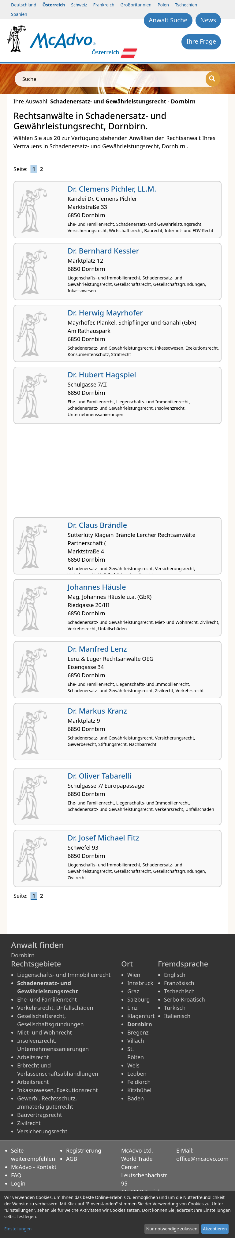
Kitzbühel (139, 1090)
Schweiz (79, 5)
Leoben (137, 1073)
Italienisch (177, 1016)
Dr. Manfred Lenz (97, 649)
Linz (132, 1007)
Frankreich (103, 5)
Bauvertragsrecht (39, 1114)
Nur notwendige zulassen (171, 1229)
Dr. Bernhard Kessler (103, 251)
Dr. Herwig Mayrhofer (105, 313)
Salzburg (138, 999)
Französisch (179, 983)
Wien (133, 974)
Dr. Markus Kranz (97, 711)
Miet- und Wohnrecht (44, 1032)
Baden (135, 1098)
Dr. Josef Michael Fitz (103, 838)
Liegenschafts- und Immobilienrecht (63, 974)
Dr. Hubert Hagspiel (102, 374)
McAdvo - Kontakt (34, 1167)
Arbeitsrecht (33, 1057)
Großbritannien (136, 5)
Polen (163, 5)
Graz (133, 991)
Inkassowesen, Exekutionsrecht (57, 1090)
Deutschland (23, 5)
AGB (71, 1158)
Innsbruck (140, 983)
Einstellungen (18, 1229)
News (208, 20)
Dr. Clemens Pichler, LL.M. (112, 189)
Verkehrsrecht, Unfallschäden (55, 1007)
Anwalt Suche (168, 20)
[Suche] (213, 79)
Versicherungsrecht (42, 1131)
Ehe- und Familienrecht (47, 999)
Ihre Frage (201, 41)
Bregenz (138, 1032)
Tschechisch (179, 991)
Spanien (19, 14)
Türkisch (174, 1007)
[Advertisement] (117, 473)
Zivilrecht (29, 1123)
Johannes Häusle (97, 587)
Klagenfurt (141, 1016)
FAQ (16, 1175)
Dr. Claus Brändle (97, 525)
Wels (133, 1065)
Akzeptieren (215, 1229)
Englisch (174, 974)
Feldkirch (139, 1081)
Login (18, 1183)
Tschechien (186, 5)
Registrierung (83, 1150)
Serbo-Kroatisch (184, 999)
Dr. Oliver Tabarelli (99, 776)
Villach (135, 1040)
